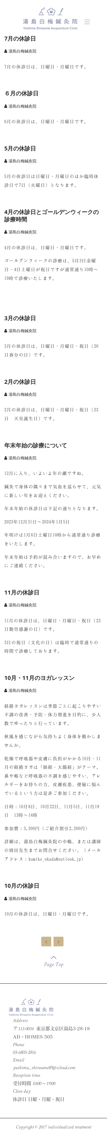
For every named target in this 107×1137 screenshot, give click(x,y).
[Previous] (46, 942)
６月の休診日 (21, 93)
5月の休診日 (20, 148)
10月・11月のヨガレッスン (39, 678)
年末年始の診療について (35, 445)
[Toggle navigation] (87, 20)
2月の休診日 (20, 382)
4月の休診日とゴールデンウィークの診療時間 (51, 215)
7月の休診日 (20, 38)
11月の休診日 (21, 592)
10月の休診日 (21, 885)
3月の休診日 (20, 318)
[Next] (58, 942)
